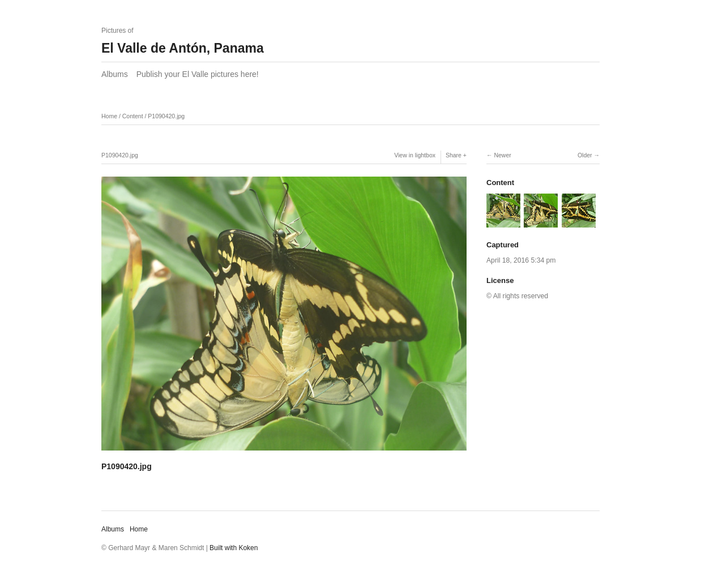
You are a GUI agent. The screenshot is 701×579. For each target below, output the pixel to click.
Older (585, 155)
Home (109, 116)
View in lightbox (414, 155)
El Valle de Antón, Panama (182, 48)
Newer (502, 155)
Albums (114, 74)
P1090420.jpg (166, 116)
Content (132, 116)
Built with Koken (234, 548)
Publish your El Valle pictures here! (197, 74)
